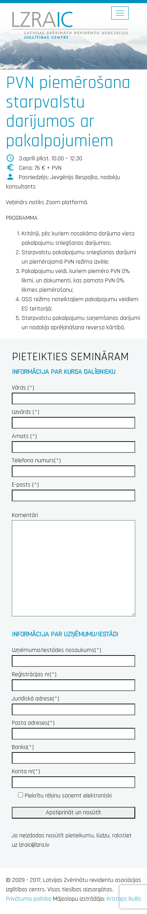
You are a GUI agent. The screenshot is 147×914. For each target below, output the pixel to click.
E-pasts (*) (73, 490)
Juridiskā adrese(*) (73, 704)
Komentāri (73, 565)
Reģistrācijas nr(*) (73, 679)
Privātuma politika (28, 899)
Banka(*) (73, 752)
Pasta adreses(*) (73, 728)
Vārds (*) (73, 393)
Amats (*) (73, 441)
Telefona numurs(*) (73, 465)
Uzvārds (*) (73, 417)
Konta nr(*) (73, 776)
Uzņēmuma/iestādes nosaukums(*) (73, 655)
